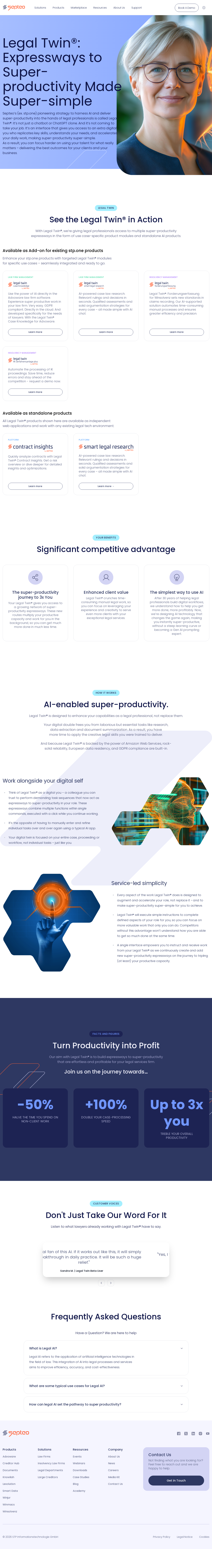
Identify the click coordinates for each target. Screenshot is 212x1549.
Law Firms (44, 1456)
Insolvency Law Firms (51, 1463)
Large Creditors (48, 1477)
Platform (13, 439)
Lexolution (9, 1484)
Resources (100, 8)
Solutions (40, 8)
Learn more (35, 332)
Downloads (80, 1470)
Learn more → (106, 486)
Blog (75, 1484)
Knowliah (8, 1477)
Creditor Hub (11, 1463)
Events (77, 1456)
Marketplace (79, 8)
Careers (113, 1470)
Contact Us (115, 1484)
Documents (10, 1470)
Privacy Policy (161, 1537)
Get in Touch (176, 1480)
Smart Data (10, 1491)
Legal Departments (50, 1470)
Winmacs (9, 1504)
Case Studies (81, 1477)
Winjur (7, 1498)
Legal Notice (185, 1537)
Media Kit (114, 1477)
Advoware (9, 1456)
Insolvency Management (163, 277)
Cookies (204, 1537)
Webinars (79, 1463)
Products (58, 8)
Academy (79, 1491)
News (111, 1463)
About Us (119, 8)
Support (136, 8)
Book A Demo (186, 8)
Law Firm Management (20, 277)
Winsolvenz (10, 1511)
